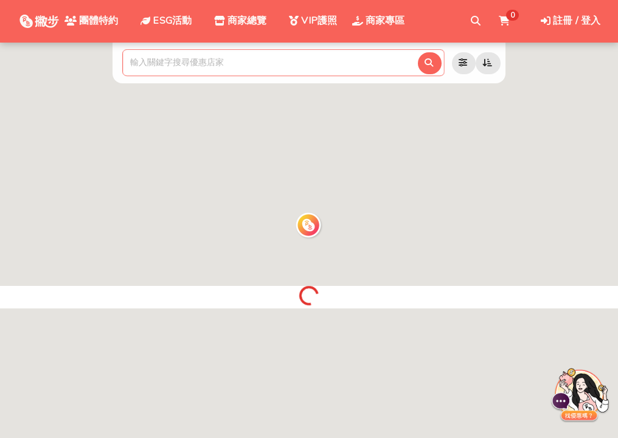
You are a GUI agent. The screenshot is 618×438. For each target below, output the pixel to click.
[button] (309, 225)
